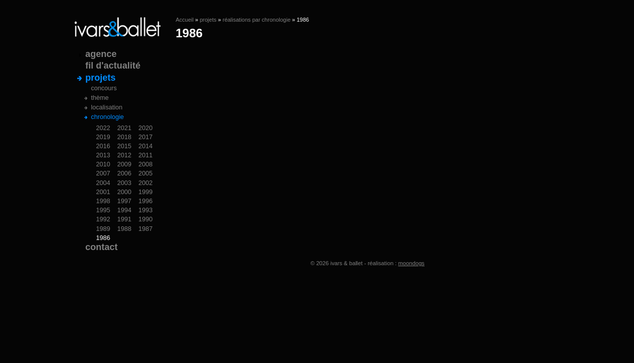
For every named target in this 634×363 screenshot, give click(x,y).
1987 (145, 228)
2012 (124, 155)
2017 (145, 137)
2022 (103, 128)
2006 (124, 173)
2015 (124, 146)
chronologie (107, 116)
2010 (103, 164)
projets (208, 20)
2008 (145, 164)
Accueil (184, 20)
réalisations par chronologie (257, 20)
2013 (103, 155)
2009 (124, 164)
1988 (124, 228)
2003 (124, 183)
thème (100, 97)
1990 (145, 219)
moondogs (411, 263)
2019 (103, 137)
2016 (103, 146)
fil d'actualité (112, 65)
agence (101, 53)
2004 (103, 183)
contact (101, 247)
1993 (145, 210)
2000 (124, 192)
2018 (124, 137)
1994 (124, 210)
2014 (145, 146)
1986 (103, 237)
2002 (145, 183)
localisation (106, 107)
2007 (103, 173)
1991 (124, 219)
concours (104, 88)
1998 (103, 201)
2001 (103, 192)
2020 (145, 128)
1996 (145, 201)
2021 (124, 128)
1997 (124, 201)
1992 (103, 219)
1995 (103, 210)
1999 (145, 192)
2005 (145, 173)
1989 (103, 228)
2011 (145, 155)
